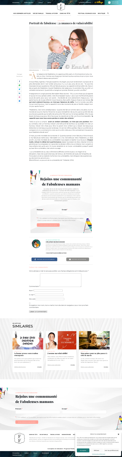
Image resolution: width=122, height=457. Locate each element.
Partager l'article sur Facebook (44, 259)
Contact (40, 2)
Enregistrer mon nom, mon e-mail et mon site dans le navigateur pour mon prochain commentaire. (58, 306)
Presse (49, 2)
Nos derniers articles (22, 13)
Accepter (83, 450)
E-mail (65, 210)
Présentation (16, 2)
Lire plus (39, 367)
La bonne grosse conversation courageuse (26, 354)
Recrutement (45, 453)
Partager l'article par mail (77, 259)
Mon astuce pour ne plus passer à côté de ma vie (94, 354)
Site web (32, 299)
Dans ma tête (65, 13)
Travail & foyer (52, 13)
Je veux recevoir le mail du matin (26, 422)
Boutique (101, 13)
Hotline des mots (28, 2)
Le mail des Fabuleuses (85, 2)
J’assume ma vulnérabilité (57, 353)
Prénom (40, 210)
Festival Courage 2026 (87, 13)
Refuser (96, 450)
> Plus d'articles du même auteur (56, 253)
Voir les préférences (111, 450)
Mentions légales (17, 455)
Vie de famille (38, 13)
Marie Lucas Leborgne (53, 365)
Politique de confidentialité (98, 454)
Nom (31, 290)
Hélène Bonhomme (34, 70)
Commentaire (34, 286)
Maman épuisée (66, 434)
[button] (118, 434)
